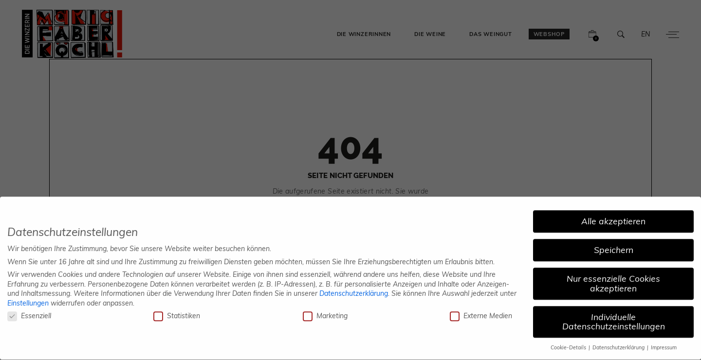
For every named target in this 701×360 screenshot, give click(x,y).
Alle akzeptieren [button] (613, 217)
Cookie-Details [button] (569, 343)
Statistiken (176, 311)
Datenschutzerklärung (353, 289)
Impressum (664, 343)
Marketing (325, 311)
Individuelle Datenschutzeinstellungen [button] (613, 317)
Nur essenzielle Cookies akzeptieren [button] (613, 279)
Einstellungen (28, 298)
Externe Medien (481, 311)
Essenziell (29, 311)
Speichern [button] (613, 245)
